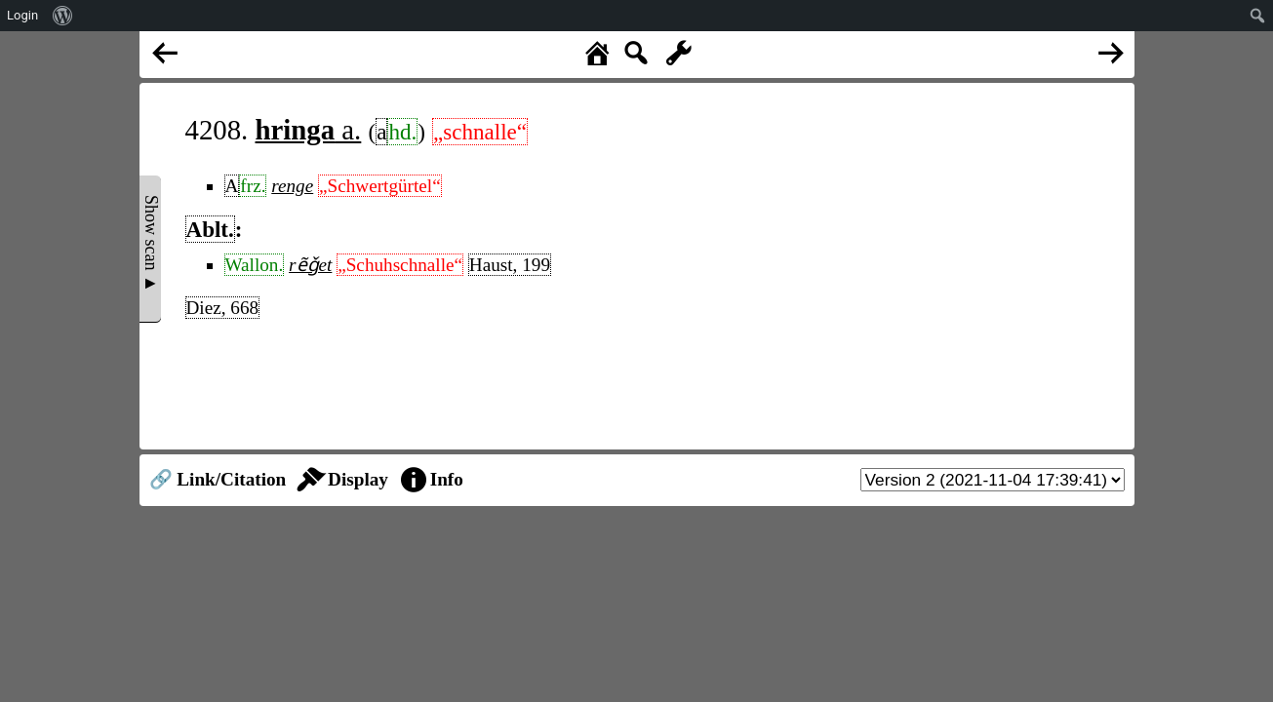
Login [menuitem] (22, 15)
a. (309, 129)
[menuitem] (63, 15)
